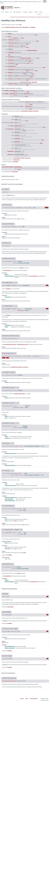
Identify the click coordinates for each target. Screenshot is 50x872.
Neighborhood (8, 363)
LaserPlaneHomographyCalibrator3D (12, 234)
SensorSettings (8, 311)
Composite (7, 171)
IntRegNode (8, 87)
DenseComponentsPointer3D (11, 186)
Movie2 (6, 134)
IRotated (6, 226)
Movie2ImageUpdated (9, 394)
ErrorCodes (7, 193)
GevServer (7, 127)
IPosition (7, 223)
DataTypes (7, 184)
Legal (26, 813)
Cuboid (6, 179)
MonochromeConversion (10, 361)
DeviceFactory (8, 191)
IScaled (6, 228)
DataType (7, 182)
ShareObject (44, 122)
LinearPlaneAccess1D (9, 239)
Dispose (28, 36)
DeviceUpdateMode (9, 348)
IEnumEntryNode (9, 74)
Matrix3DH (7, 249)
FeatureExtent (8, 199)
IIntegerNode (8, 79)
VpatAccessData (8, 330)
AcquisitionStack (8, 337)
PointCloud (7, 287)
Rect (6, 298)
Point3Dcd (7, 276)
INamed (6, 219)
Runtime (6, 140)
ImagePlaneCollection (9, 215)
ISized (6, 230)
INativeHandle (8, 221)
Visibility (7, 121)
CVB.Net (3, 17)
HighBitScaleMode (8, 355)
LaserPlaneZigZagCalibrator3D (11, 236)
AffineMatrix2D (8, 155)
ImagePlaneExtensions (9, 217)
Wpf (6, 153)
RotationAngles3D (8, 307)
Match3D (7, 131)
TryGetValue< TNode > (31, 48)
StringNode (8, 109)
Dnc (6, 42)
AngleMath (7, 162)
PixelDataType (8, 370)
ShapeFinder (7, 144)
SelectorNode (9, 107)
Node (7, 99)
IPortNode (8, 88)
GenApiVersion (9, 66)
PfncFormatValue (8, 260)
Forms (6, 48)
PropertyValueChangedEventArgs (11, 295)
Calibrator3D (7, 168)
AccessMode (8, 114)
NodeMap (8, 101)
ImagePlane (7, 214)
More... (38, 26)
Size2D (6, 313)
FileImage (7, 201)
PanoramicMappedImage (10, 258)
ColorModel (7, 339)
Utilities (6, 149)
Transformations (8, 324)
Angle (6, 160)
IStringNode (8, 94)
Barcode (6, 39)
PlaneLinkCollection (9, 271)
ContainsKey (29, 44)
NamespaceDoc (9, 98)
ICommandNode (9, 72)
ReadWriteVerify (9, 120)
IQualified (7, 225)
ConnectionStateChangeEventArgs (12, 173)
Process (6, 293)
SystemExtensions (8, 320)
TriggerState (7, 385)
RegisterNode (9, 105)
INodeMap (8, 83)
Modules (36, 12)
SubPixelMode (8, 383)
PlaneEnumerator (8, 269)
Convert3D (7, 175)
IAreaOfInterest (8, 206)
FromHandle (30, 119)
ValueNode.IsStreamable (31, 69)
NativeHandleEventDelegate (10, 398)
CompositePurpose (9, 341)
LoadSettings (29, 60)
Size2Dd (6, 315)
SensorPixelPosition (9, 379)
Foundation (7, 50)
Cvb (5, 35)
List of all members (46, 18)
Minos (6, 133)
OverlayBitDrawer (8, 256)
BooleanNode (9, 53)
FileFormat (7, 352)
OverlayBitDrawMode (9, 364)
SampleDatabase (8, 142)
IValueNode (8, 96)
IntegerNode (8, 85)
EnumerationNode (9, 61)
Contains (45, 133)
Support (31, 12)
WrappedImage (8, 335)
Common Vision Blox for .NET (8, 29)
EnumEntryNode (9, 59)
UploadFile (28, 91)
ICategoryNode (9, 70)
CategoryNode (9, 55)
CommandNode (9, 57)
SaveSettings (29, 66)
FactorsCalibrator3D (9, 197)
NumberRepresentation (10, 118)
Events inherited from (28, 228)
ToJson (27, 97)
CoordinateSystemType (9, 346)
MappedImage (8, 243)
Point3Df (7, 282)
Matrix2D (7, 245)
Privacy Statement (34, 813)
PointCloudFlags (8, 374)
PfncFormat (7, 368)
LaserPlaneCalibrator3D (9, 232)
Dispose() (33, 42)
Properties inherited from (34, 213)
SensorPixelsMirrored (9, 381)
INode (7, 81)
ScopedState (7, 309)
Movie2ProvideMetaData (10, 396)
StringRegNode (9, 110)
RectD (6, 300)
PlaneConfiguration (9, 267)
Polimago (7, 136)
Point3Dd (7, 280)
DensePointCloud (8, 188)
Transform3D (7, 322)
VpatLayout (7, 387)
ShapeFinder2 (8, 145)
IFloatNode (8, 77)
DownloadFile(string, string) (28, 423)
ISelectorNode (9, 92)
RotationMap (7, 377)
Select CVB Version (17, 12)
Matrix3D (7, 247)
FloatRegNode (9, 64)
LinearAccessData (8, 237)
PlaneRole (7, 372)
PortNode (8, 103)
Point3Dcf (7, 278)
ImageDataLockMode (9, 357)
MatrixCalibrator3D (9, 250)
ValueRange (7, 326)
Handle (34, 161)
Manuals (7, 12)
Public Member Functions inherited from (29, 109)
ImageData (7, 210)
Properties (7, 138)
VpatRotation (7, 388)
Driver (6, 44)
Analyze (6, 158)
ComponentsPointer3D (9, 169)
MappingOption (8, 359)
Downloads (25, 12)
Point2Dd (7, 274)
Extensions (7, 46)
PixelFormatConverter (9, 263)
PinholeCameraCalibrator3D (10, 261)
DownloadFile (29, 85)
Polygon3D (7, 291)
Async (6, 37)
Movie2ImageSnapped (9, 392)
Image (6, 208)
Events (42, 18)
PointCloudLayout (8, 376)
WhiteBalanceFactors (9, 333)
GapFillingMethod (8, 353)
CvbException (8, 180)
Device (6, 190)
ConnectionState (8, 342)
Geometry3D (7, 125)
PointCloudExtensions (9, 289)
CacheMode (8, 116)
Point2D (6, 272)
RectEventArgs (8, 302)
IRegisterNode (9, 90)
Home (2, 12)
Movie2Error (7, 390)
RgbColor (7, 306)
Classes (40, 12)
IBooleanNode (9, 68)
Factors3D (7, 195)
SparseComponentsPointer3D (11, 317)
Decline (44, 1)
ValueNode (8, 112)
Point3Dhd (7, 283)
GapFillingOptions (8, 202)
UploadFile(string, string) (40, 423)
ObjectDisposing (36, 222)
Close (27, 41)
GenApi (6, 52)
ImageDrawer (7, 212)
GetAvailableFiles (30, 81)
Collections (7, 40)
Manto (6, 129)
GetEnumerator (46, 143)
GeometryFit (7, 204)
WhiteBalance (8, 331)
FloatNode (8, 63)
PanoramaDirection (9, 366)
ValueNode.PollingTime (31, 59)
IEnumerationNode (9, 75)
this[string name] (36, 169)
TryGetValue (29, 53)
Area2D (6, 164)
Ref (6, 304)
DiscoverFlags (8, 350)
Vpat (6, 328)
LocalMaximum (8, 241)
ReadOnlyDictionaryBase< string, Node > (31, 28)
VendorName (35, 188)
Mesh (6, 252)
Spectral (6, 147)
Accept (44, 0)
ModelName (35, 193)
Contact (22, 813)
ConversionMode (8, 344)
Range (6, 296)
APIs (11, 12)
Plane (6, 265)
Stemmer (5, 33)
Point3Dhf (7, 285)
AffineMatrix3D (8, 156)
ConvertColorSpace (9, 177)
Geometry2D (7, 123)
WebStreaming (8, 151)
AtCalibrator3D (8, 166)
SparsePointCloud (8, 318)
